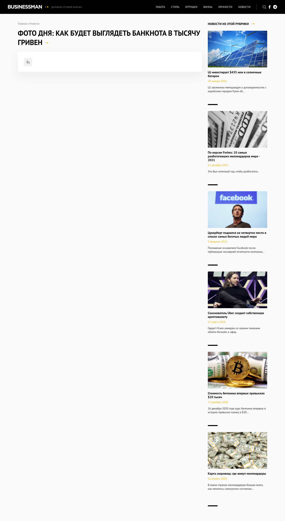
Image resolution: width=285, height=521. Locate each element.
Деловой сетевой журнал (66, 7)
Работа (160, 7)
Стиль (175, 7)
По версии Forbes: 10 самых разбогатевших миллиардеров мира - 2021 (234, 156)
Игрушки (191, 7)
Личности (225, 7)
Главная (22, 23)
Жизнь (207, 7)
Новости (244, 7)
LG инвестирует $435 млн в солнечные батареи (234, 74)
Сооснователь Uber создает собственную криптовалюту (236, 315)
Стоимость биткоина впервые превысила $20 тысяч (236, 395)
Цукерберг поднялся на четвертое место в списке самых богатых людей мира (237, 234)
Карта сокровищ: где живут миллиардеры (237, 473)
